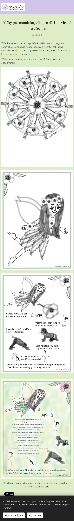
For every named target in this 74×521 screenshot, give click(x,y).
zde (47, 486)
